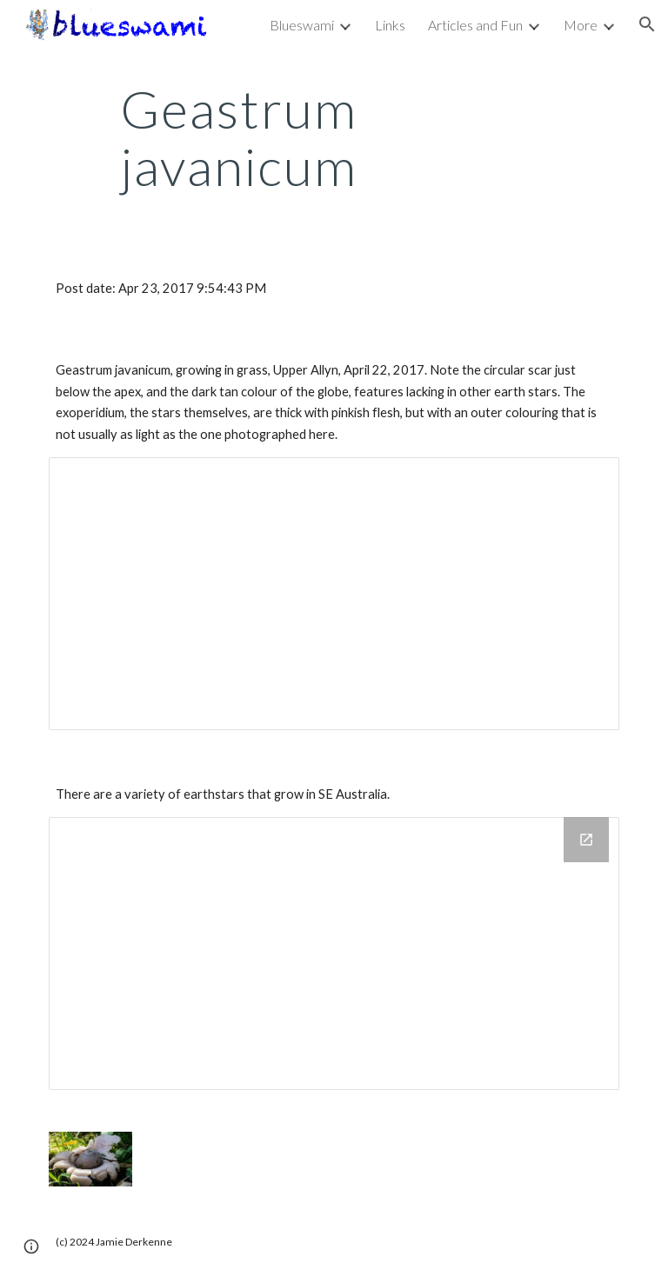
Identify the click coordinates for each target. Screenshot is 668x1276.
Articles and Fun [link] (475, 25)
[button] (647, 24)
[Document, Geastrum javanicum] (333, 593)
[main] (239, 137)
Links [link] (390, 25)
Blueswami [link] (302, 25)
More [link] (581, 25)
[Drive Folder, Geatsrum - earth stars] (333, 953)
